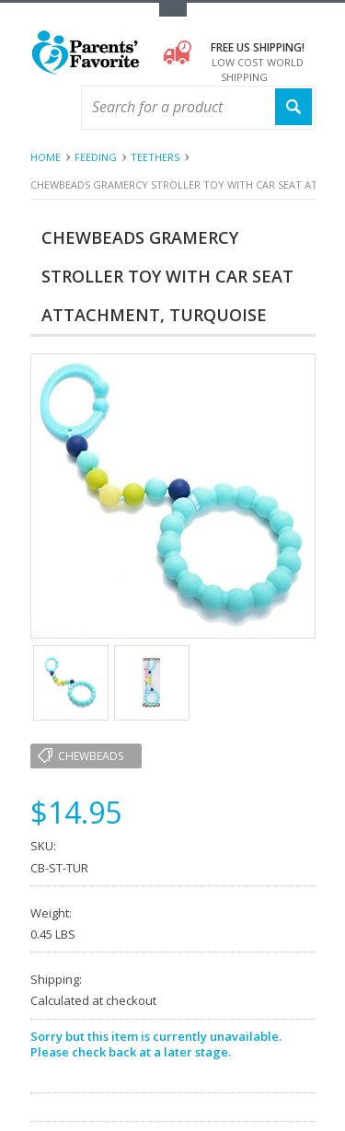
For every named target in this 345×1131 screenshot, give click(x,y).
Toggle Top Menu (173, 10)
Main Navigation (46, 108)
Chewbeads (90, 756)
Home (45, 157)
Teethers (155, 157)
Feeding (96, 157)
